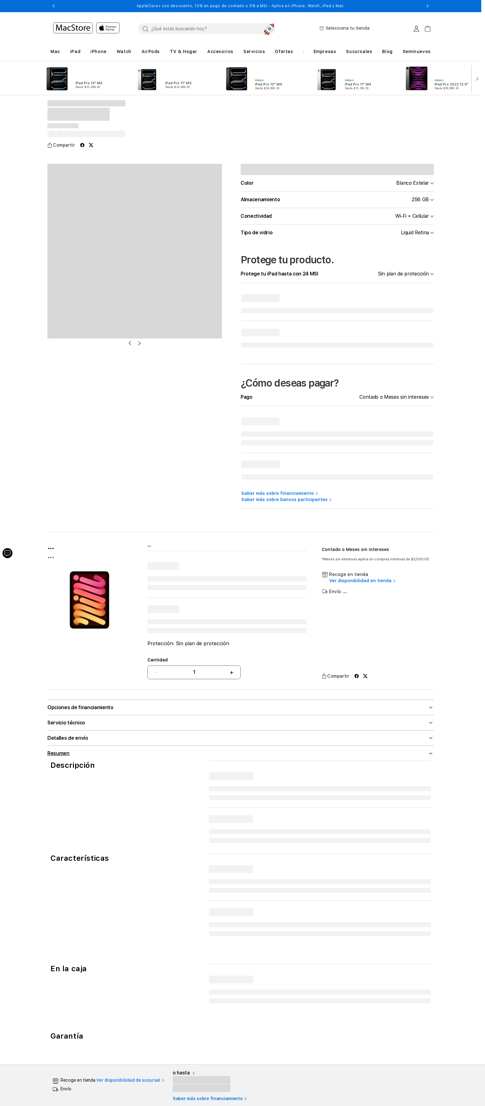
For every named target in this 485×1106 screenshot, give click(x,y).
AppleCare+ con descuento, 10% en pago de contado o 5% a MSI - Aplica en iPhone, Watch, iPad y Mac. (241, 6)
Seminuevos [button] (417, 51)
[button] (53, 6)
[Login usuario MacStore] (416, 29)
